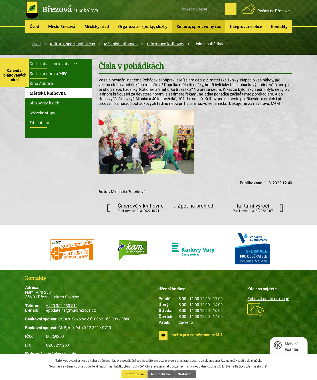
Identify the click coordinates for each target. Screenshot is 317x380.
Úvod (34, 26)
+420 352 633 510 (62, 305)
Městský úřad (96, 26)
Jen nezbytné (161, 374)
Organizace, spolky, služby (143, 26)
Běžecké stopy (42, 112)
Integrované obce (246, 26)
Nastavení (185, 374)
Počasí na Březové (273, 10)
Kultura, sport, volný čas (198, 26)
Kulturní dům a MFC (48, 73)
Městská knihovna (121, 43)
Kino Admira (41, 83)
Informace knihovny (165, 43)
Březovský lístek (44, 103)
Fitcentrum (40, 122)
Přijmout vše (134, 374)
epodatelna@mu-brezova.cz (71, 310)
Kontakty (279, 26)
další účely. (254, 360)
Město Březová (61, 26)
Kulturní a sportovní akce (53, 63)
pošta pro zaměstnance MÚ (197, 334)
